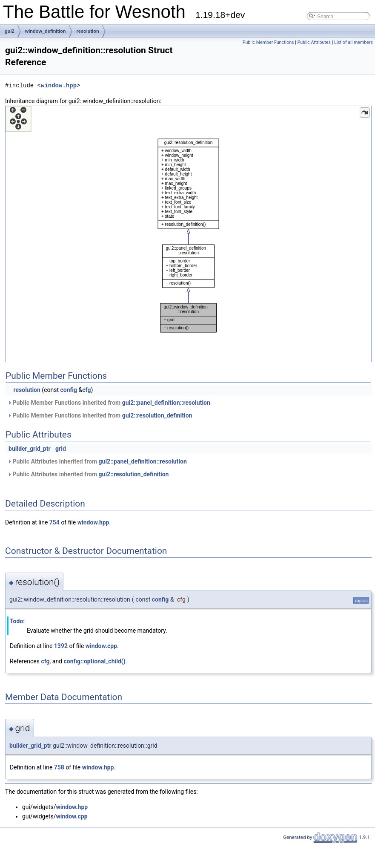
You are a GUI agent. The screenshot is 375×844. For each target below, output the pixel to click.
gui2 (9, 31)
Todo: (17, 621)
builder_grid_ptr (30, 448)
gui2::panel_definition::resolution (166, 402)
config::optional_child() (95, 661)
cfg (86, 389)
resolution (88, 31)
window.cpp (101, 645)
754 (54, 522)
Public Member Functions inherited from (108, 402)
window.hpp (59, 85)
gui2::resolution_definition (157, 415)
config (68, 389)
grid (60, 448)
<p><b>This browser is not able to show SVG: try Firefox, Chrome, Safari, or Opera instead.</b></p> (188, 234)
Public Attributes (314, 42)
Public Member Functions (268, 42)
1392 (61, 645)
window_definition (45, 31)
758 (59, 767)
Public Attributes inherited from (97, 461)
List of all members (353, 42)
